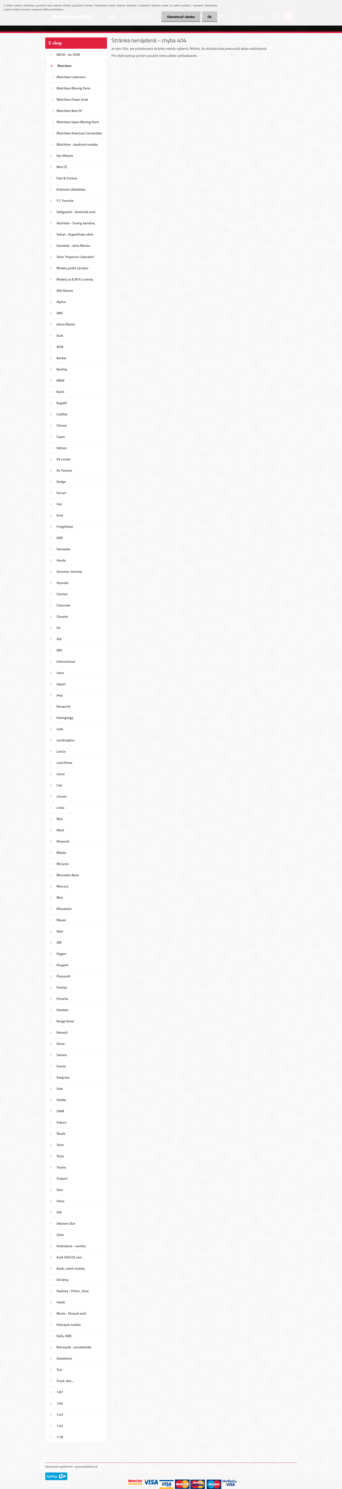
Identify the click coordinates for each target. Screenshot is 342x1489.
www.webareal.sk (86, 1466)
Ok (209, 16)
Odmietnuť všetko (181, 16)
